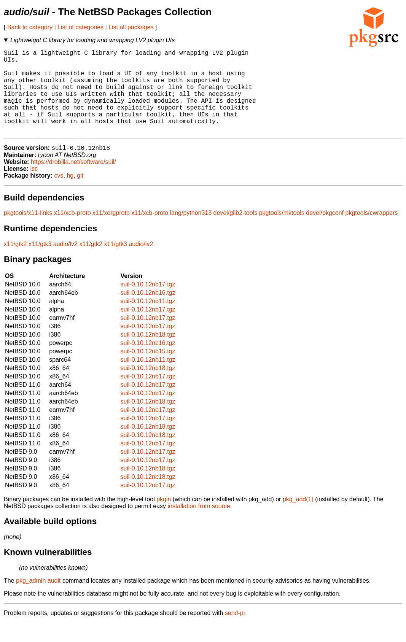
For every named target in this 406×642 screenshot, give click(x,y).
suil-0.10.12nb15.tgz (147, 370)
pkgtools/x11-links (28, 232)
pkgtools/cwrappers (371, 232)
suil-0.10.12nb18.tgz (147, 354)
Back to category (30, 27)
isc (34, 188)
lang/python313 (191, 232)
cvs (59, 195)
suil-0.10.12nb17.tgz (147, 303)
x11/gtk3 (40, 263)
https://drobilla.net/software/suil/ (73, 181)
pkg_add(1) (298, 518)
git (80, 195)
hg (70, 195)
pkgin (163, 518)
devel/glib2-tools (235, 232)
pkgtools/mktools (281, 232)
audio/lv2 (65, 263)
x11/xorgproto (111, 232)
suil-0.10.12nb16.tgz (147, 312)
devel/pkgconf (325, 232)
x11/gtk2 (15, 263)
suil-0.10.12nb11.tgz (147, 320)
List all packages (130, 27)
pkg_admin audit (38, 600)
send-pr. (236, 632)
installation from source (198, 525)
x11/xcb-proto (72, 232)
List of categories (80, 27)
